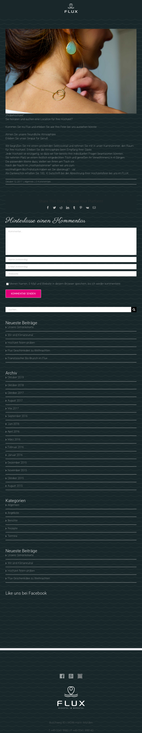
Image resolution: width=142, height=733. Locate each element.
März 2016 (14, 439)
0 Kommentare (43, 181)
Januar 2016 (15, 455)
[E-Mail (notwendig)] (71, 266)
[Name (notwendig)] (71, 259)
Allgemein (29, 181)
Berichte (13, 520)
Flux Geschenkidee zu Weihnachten (29, 350)
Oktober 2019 (16, 377)
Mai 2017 (13, 408)
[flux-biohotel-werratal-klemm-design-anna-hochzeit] (71, 71)
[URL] (71, 273)
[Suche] (134, 309)
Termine (12, 536)
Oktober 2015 (16, 478)
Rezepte (13, 528)
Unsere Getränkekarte (21, 327)
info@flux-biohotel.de (71, 693)
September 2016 (17, 416)
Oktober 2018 (16, 385)
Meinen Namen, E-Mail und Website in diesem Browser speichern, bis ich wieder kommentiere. (65, 283)
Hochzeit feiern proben (21, 342)
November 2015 (17, 470)
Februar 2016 (16, 447)
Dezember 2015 (17, 462)
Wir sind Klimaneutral (20, 335)
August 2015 (15, 485)
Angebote (13, 512)
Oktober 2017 (16, 393)
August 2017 (15, 400)
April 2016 (13, 431)
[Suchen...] (68, 309)
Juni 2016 (13, 424)
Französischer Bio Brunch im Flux (27, 358)
